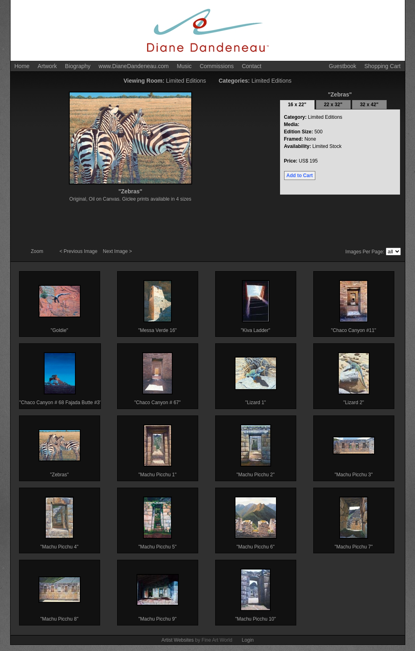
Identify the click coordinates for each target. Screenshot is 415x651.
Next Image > (117, 251)
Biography (77, 66)
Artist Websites (177, 640)
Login (247, 640)
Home (22, 66)
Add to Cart (300, 175)
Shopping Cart (382, 66)
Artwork (47, 66)
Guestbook (342, 66)
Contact (251, 66)
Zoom (38, 251)
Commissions (217, 66)
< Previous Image (79, 251)
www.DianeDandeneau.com (133, 66)
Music (184, 66)
